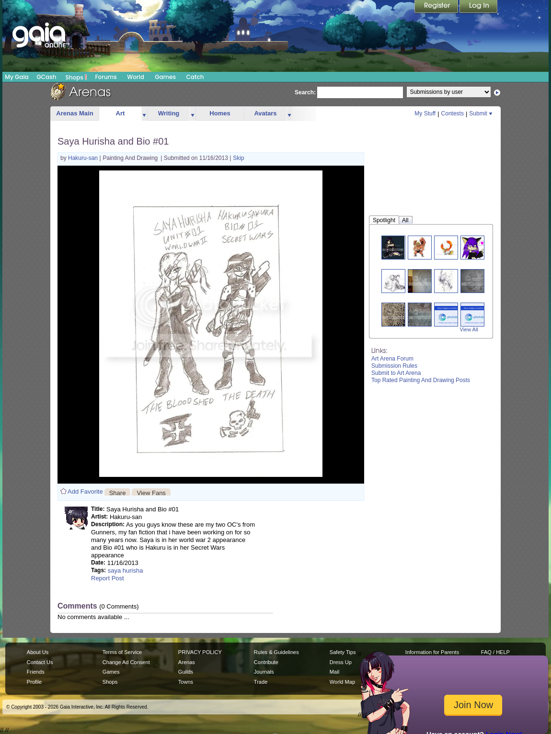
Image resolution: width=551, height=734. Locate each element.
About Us (37, 652)
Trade (260, 682)
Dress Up (341, 662)
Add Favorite (85, 491)
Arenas (186, 662)
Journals (264, 672)
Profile (34, 682)
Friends (36, 672)
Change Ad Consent (126, 662)
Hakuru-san (83, 158)
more (144, 114)
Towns (185, 682)
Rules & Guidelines (276, 652)
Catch (195, 77)
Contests (452, 113)
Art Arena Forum (392, 358)
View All (469, 329)
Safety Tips (343, 652)
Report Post (107, 578)
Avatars (265, 113)
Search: (305, 92)
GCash (47, 77)
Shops (76, 77)
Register (436, 7)
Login (478, 7)
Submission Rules (394, 365)
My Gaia (16, 77)
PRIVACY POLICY (200, 652)
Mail (334, 672)
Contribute (266, 662)
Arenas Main (74, 113)
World (135, 77)
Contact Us (40, 662)
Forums (105, 77)
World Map (342, 682)
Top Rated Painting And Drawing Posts (420, 380)
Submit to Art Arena (396, 373)
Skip (238, 158)
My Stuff (425, 113)
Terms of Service (122, 652)
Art (120, 113)
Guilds (185, 672)
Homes (219, 113)
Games (165, 77)
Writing (169, 113)
